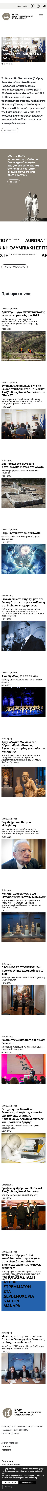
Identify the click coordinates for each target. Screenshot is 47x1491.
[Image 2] (7, 64)
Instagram (38, 6)
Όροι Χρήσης (7, 1461)
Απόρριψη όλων (27, 1482)
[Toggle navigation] (41, 16)
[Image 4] (11, 64)
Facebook (32, 6)
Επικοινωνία (21, 6)
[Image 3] (9, 64)
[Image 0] (2, 64)
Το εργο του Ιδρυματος (14, 267)
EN (44, 5)
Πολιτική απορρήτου (11, 1464)
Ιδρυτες (13, 182)
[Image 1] (4, 64)
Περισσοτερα (10, 130)
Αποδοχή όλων (10, 1482)
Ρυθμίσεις (8, 1487)
